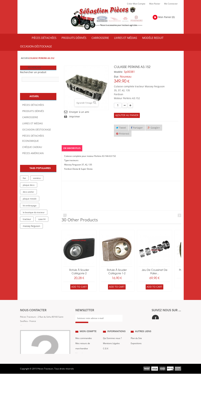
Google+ (154, 127)
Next (179, 215)
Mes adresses (82, 361)
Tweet (121, 127)
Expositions (136, 351)
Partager (137, 127)
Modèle (118, 72)
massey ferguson (31, 226)
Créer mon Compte (136, 4)
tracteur (27, 219)
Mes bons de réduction (86, 372)
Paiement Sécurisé (112, 367)
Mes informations (83, 367)
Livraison (107, 361)
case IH (42, 219)
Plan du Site (136, 346)
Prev (65, 215)
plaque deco (28, 185)
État (116, 76)
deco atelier (28, 192)
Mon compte (88, 339)
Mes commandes (83, 346)
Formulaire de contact (33, 331)
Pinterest (122, 133)
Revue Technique (139, 356)
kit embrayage (29, 205)
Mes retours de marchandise (82, 354)
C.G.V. (106, 356)
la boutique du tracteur (34, 212)
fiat (24, 178)
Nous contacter (138, 361)
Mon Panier (154, 4)
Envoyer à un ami (79, 112)
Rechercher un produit (33, 72)
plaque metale (29, 199)
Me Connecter (171, 4)
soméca (37, 178)
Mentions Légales (111, 351)
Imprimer (74, 116)
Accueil (25, 58)
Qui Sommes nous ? (112, 346)
